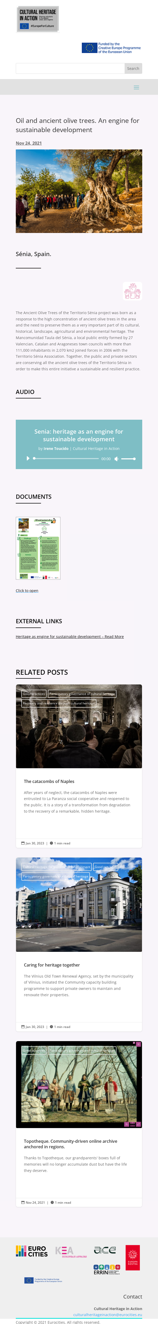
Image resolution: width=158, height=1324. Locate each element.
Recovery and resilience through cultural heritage (59, 703)
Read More (37, 823)
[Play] (28, 458)
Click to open (27, 590)
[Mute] (116, 458)
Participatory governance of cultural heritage (82, 694)
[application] (79, 458)
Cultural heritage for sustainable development (56, 867)
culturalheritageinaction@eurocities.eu (107, 1314)
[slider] (67, 458)
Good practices (34, 694)
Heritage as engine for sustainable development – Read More (70, 636)
